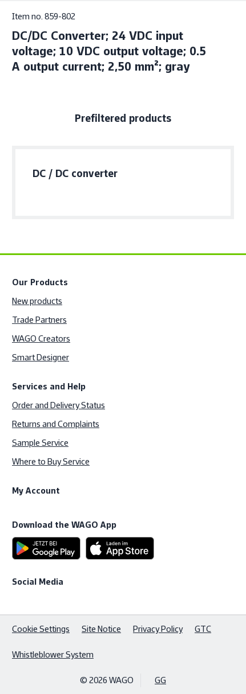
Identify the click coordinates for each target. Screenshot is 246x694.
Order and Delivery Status (58, 405)
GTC (203, 629)
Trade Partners (39, 320)
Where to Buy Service (51, 461)
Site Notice (101, 629)
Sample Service (40, 442)
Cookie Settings (41, 629)
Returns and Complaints (55, 424)
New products (37, 301)
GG (160, 680)
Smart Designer (40, 357)
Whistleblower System (53, 654)
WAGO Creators (41, 338)
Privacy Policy (158, 629)
